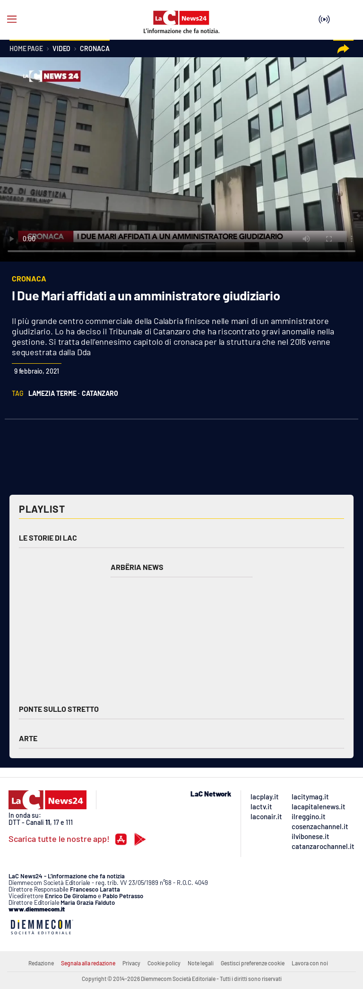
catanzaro (100, 393)
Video (61, 49)
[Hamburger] (12, 19)
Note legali (201, 963)
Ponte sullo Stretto (59, 708)
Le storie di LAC (48, 537)
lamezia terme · (53, 393)
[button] (343, 49)
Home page (26, 49)
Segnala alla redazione (88, 963)
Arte (28, 738)
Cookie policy (164, 963)
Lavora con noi (310, 963)
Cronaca (94, 49)
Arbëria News (137, 566)
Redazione (41, 963)
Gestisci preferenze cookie (253, 963)
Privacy (131, 963)
